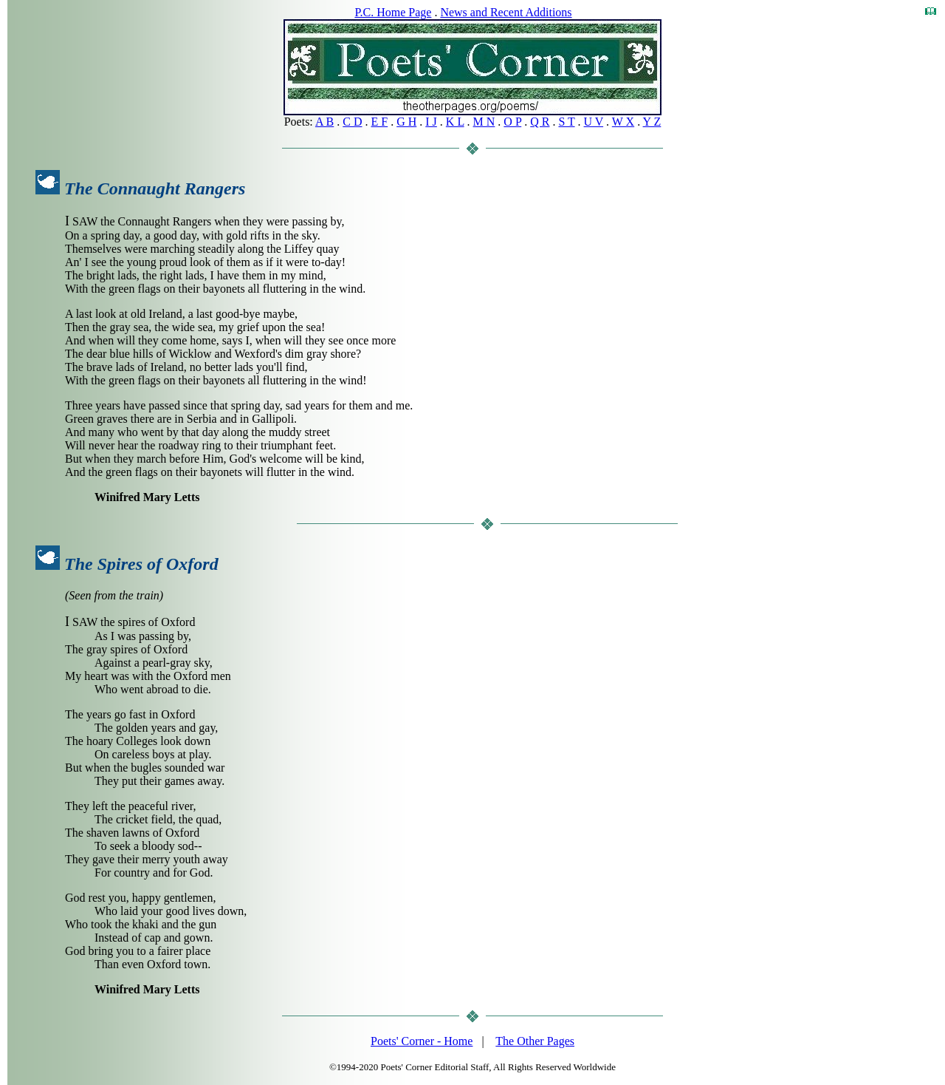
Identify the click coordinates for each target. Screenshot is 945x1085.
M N (484, 121)
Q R (539, 121)
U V (594, 121)
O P (512, 121)
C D (352, 121)
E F (379, 121)
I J (431, 121)
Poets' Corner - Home (421, 1041)
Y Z (652, 121)
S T (566, 121)
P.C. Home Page (392, 12)
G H (406, 121)
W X (623, 121)
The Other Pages (534, 1041)
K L (455, 121)
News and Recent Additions (505, 12)
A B (324, 121)
